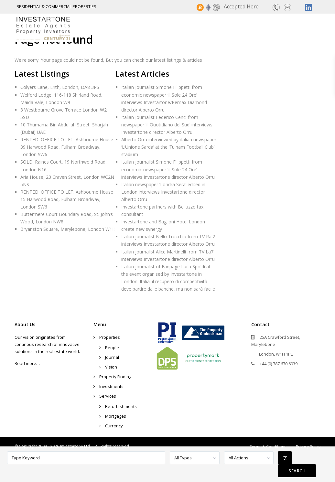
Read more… (27, 363)
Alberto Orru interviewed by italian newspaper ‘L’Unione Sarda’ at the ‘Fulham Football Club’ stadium (168, 146)
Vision (111, 367)
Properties (128, 28)
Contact (308, 28)
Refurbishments (121, 406)
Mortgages (115, 416)
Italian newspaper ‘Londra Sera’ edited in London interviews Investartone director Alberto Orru (163, 191)
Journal (112, 357)
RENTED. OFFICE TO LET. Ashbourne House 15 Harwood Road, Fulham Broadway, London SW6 (66, 199)
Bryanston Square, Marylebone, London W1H (67, 229)
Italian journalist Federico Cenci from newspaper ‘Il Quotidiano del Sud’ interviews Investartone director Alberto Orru (166, 124)
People (112, 347)
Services (273, 28)
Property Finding (179, 28)
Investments (232, 28)
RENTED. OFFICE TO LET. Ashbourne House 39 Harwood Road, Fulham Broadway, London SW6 (66, 146)
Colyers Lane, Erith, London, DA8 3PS (59, 87)
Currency (114, 426)
